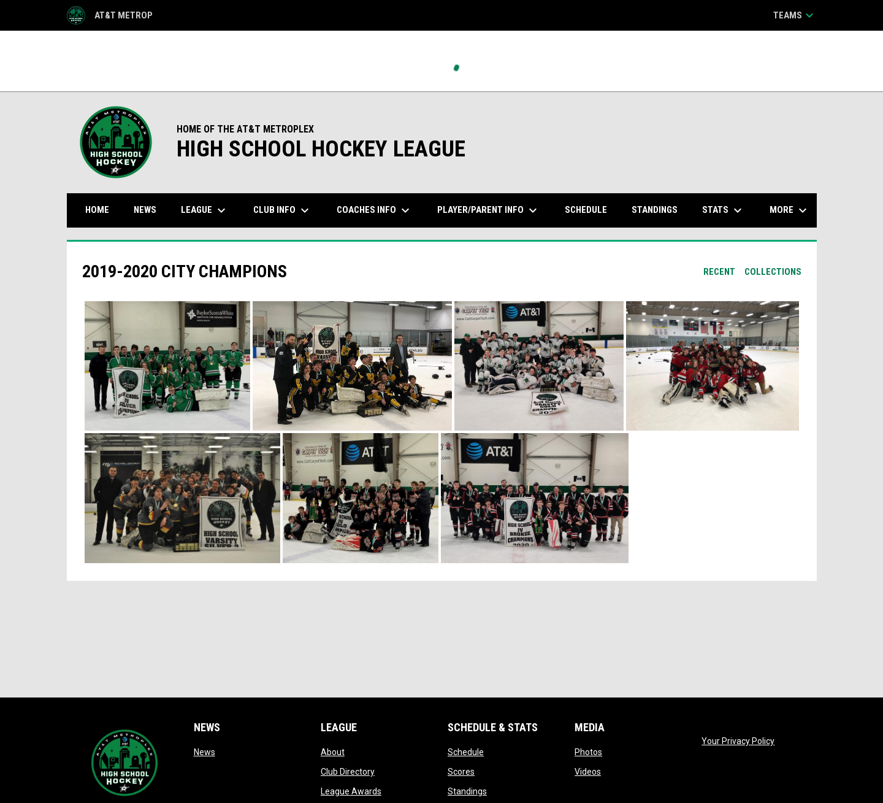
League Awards (351, 791)
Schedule (466, 752)
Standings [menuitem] (655, 209)
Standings (467, 791)
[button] (167, 366)
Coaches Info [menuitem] (375, 210)
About (333, 752)
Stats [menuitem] (723, 210)
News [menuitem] (145, 209)
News (204, 752)
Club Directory (348, 772)
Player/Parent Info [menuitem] (488, 210)
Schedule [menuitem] (586, 209)
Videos (588, 772)
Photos (588, 752)
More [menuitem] (790, 210)
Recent (719, 271)
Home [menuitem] (97, 209)
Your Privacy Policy (737, 741)
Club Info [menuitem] (282, 210)
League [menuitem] (205, 210)
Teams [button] (795, 15)
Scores (461, 772)
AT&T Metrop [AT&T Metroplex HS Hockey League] (110, 15)
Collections (772, 271)
